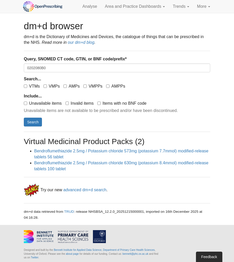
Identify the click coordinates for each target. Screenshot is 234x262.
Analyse (89, 6)
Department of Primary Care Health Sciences (129, 250)
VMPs (51, 86)
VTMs (32, 86)
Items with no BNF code (122, 103)
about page (72, 253)
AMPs (71, 86)
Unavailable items (43, 103)
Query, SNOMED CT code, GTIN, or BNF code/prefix (75, 59)
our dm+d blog (81, 42)
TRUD (69, 212)
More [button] (203, 6)
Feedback (209, 257)
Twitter (34, 257)
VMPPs (92, 86)
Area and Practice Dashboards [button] (135, 6)
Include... (33, 96)
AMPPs (115, 86)
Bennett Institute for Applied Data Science (78, 250)
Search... (32, 79)
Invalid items (79, 103)
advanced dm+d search (84, 190)
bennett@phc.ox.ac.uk (135, 253)
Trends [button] (181, 6)
